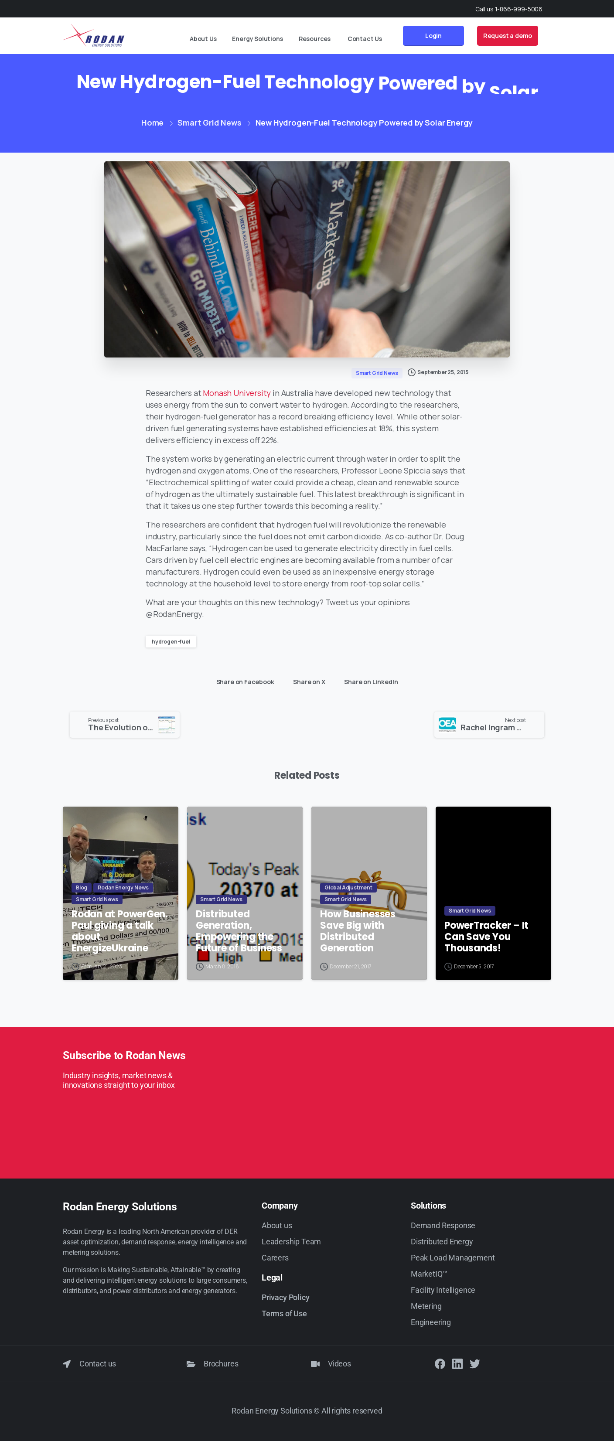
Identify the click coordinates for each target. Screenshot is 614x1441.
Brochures (221, 1363)
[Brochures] (191, 1364)
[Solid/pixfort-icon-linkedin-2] (457, 1364)
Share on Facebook (243, 682)
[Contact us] (67, 1364)
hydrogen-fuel (171, 641)
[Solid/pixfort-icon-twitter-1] (475, 1364)
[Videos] (315, 1364)
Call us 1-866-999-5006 (508, 9)
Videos (339, 1363)
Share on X (307, 682)
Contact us (97, 1363)
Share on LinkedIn (369, 682)
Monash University (237, 393)
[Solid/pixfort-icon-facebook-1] (440, 1364)
